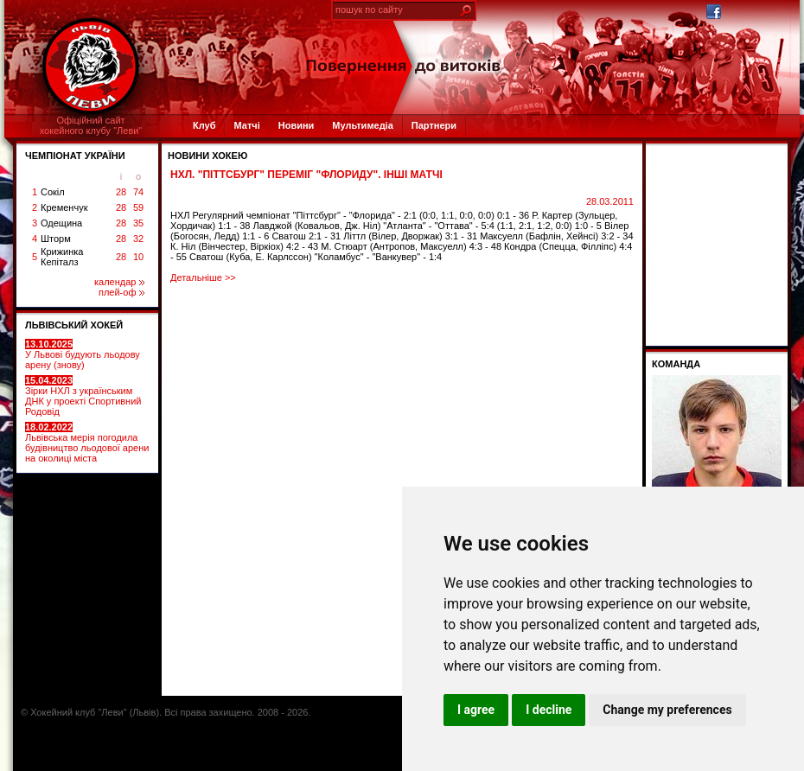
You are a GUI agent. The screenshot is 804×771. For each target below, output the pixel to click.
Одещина (61, 223)
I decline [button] (548, 710)
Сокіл (53, 192)
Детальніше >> (203, 277)
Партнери (434, 125)
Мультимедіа (362, 125)
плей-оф (121, 292)
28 (121, 192)
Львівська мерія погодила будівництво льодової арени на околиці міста (87, 442)
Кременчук (64, 207)
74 (138, 192)
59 (138, 207)
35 (138, 223)
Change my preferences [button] (667, 710)
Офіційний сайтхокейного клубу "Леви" (91, 125)
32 (138, 238)
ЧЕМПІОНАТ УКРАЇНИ (75, 155)
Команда (676, 364)
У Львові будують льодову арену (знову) (82, 354)
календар (119, 282)
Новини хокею (207, 155)
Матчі (246, 125)
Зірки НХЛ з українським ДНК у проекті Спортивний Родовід (83, 396)
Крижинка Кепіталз (62, 256)
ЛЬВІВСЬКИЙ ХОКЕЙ (74, 325)
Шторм (56, 238)
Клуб (204, 125)
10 (138, 257)
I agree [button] (476, 710)
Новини (296, 125)
